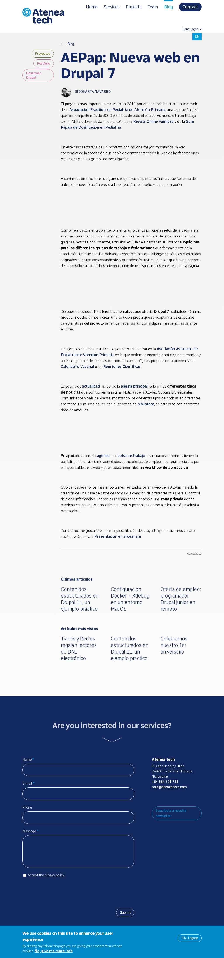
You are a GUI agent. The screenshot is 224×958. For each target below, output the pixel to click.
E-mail (28, 783)
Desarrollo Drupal (33, 75)
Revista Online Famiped (153, 121)
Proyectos (42, 54)
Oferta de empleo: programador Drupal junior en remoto (181, 599)
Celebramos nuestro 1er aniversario (174, 645)
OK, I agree (190, 938)
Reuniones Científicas (122, 366)
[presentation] (55, 895)
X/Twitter (176, 798)
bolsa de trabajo (131, 455)
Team (152, 6)
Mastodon (162, 798)
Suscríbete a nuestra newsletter (171, 813)
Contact (190, 6)
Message (30, 831)
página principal (134, 386)
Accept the (46, 879)
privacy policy (54, 879)
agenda (103, 455)
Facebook (183, 798)
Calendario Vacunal (77, 366)
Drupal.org (155, 798)
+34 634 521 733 (165, 782)
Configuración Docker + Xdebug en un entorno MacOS (130, 599)
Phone (27, 807)
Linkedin (190, 798)
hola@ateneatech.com (169, 787)
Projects (134, 6)
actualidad (91, 386)
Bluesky (169, 798)
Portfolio (43, 63)
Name (28, 760)
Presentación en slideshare (117, 536)
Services (112, 6)
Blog (168, 6)
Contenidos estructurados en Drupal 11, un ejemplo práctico (80, 599)
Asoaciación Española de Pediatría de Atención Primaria (117, 109)
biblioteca (145, 404)
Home (91, 6)
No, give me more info (54, 951)
